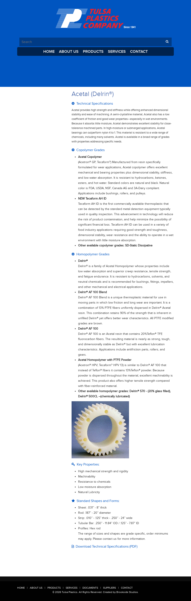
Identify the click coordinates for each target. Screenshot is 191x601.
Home (49, 51)
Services (117, 51)
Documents (90, 587)
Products (93, 51)
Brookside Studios (127, 592)
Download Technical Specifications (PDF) (104, 546)
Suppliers (109, 587)
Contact (139, 51)
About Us (69, 51)
